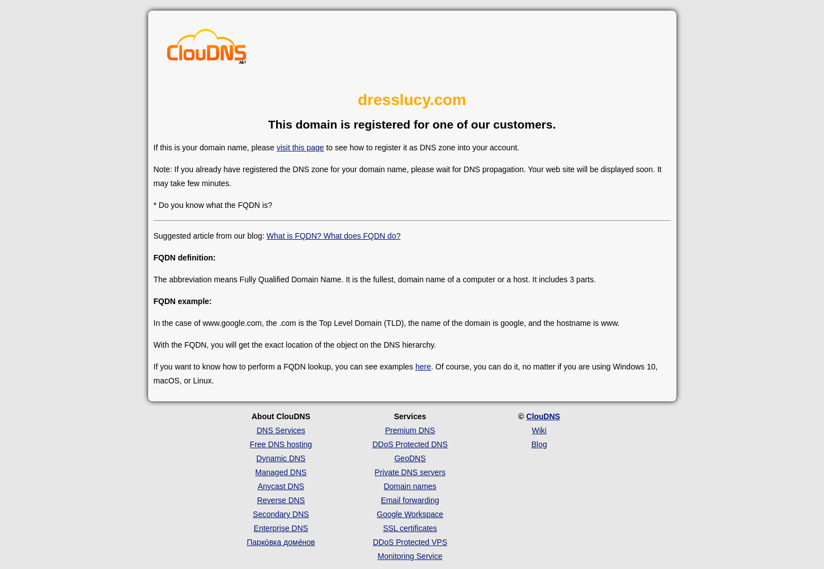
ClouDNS (543, 416)
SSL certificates (410, 528)
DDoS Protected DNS (410, 444)
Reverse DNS (281, 500)
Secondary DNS (281, 514)
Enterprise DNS (281, 528)
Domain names (409, 486)
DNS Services (281, 430)
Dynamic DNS (281, 458)
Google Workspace (410, 514)
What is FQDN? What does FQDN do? (334, 235)
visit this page (300, 147)
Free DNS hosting (281, 444)
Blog (539, 444)
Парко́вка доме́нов (281, 542)
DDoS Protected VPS (410, 542)
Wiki (539, 430)
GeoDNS (409, 458)
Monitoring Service (410, 556)
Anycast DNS (281, 486)
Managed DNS (281, 472)
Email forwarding (410, 500)
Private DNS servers (410, 472)
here (423, 366)
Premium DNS (410, 430)
